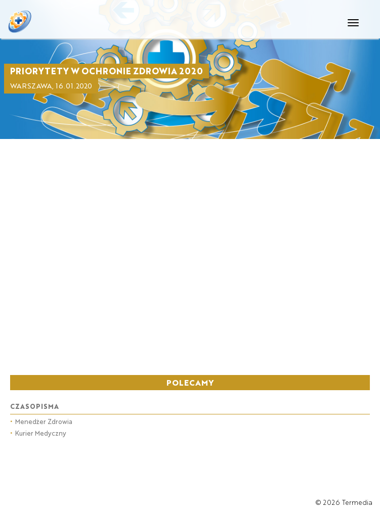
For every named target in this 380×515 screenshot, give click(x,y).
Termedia (357, 502)
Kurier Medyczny (38, 433)
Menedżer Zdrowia (41, 421)
